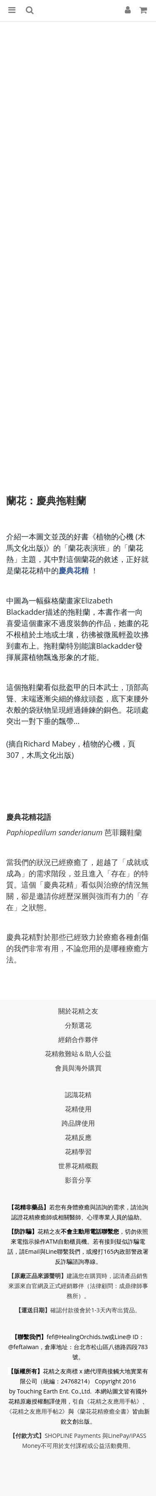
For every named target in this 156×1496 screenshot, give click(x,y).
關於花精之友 (78, 1011)
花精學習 (78, 1151)
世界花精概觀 (78, 1165)
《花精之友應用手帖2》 (37, 1411)
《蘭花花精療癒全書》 (103, 1411)
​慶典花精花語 (28, 817)
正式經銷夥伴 (66, 1286)
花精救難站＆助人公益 (78, 1053)
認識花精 (78, 1094)
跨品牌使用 (78, 1123)
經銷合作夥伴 (78, 1039)
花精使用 (78, 1109)
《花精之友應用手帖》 (113, 1401)
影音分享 (78, 1180)
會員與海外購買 (78, 1068)
